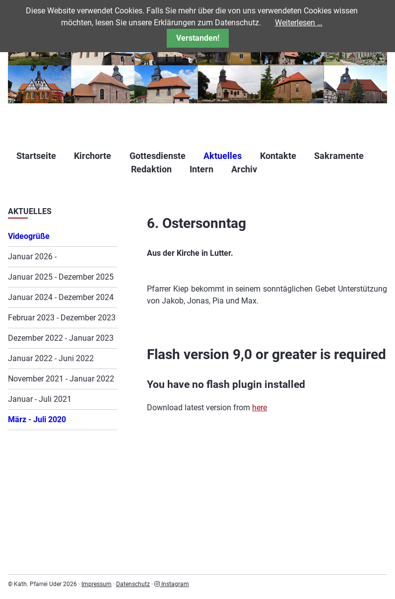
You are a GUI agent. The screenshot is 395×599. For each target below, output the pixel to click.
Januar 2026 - (32, 256)
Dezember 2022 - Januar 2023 (61, 338)
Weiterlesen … (299, 22)
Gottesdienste (158, 155)
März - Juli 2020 (37, 419)
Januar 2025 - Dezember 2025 (61, 277)
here (259, 407)
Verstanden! (197, 38)
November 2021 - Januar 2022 (61, 378)
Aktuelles (222, 155)
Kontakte (278, 155)
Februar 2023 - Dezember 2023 (62, 317)
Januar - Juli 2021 (39, 399)
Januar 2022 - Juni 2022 (51, 358)
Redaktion (151, 169)
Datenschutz (133, 584)
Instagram (171, 584)
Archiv (244, 169)
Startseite (36, 155)
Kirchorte (92, 155)
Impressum (96, 584)
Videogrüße (29, 236)
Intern (201, 169)
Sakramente (339, 155)
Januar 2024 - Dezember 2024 (61, 297)
